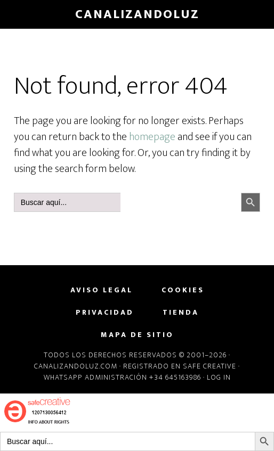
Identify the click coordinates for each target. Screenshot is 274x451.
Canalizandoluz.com (75, 366)
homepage (152, 137)
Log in (219, 377)
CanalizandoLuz (137, 14)
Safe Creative (209, 366)
